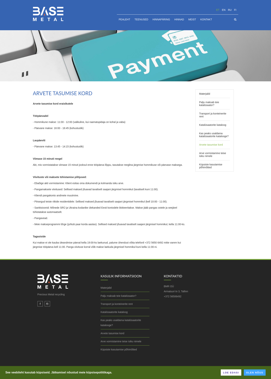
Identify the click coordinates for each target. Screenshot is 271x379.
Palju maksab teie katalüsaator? (209, 104)
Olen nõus (254, 372)
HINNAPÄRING (161, 19)
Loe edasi (231, 372)
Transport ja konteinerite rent (212, 115)
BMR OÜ (169, 286)
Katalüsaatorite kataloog (212, 124)
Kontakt (206, 19)
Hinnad (179, 19)
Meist (192, 19)
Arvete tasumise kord (211, 144)
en (223, 9)
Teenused (141, 19)
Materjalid (204, 93)
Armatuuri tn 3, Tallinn (176, 291)
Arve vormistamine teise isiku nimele (212, 154)
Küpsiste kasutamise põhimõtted (210, 166)
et (218, 9)
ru (230, 9)
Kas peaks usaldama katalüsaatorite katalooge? (214, 135)
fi (235, 9)
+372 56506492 (173, 296)
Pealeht (124, 19)
